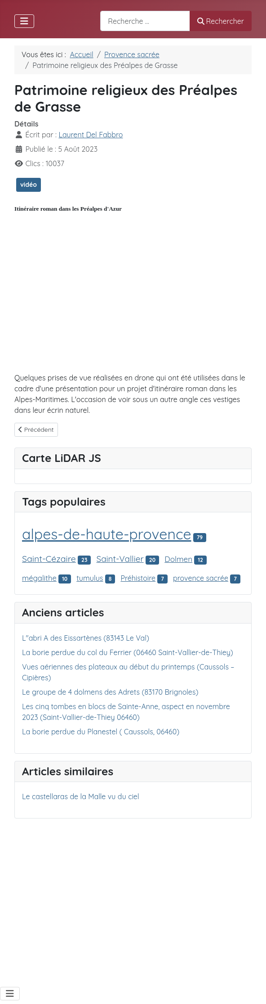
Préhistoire (137, 578)
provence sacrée (200, 578)
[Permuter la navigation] (24, 21)
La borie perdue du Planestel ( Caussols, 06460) (100, 731)
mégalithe (39, 578)
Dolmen (178, 559)
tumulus (89, 578)
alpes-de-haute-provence (106, 534)
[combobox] (145, 21)
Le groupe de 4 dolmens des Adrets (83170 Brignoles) (110, 691)
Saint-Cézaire (49, 558)
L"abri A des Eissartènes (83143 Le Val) (85, 637)
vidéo (28, 185)
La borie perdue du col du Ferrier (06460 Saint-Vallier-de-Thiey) (127, 652)
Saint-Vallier (120, 558)
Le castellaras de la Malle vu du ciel (80, 796)
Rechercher (220, 21)
